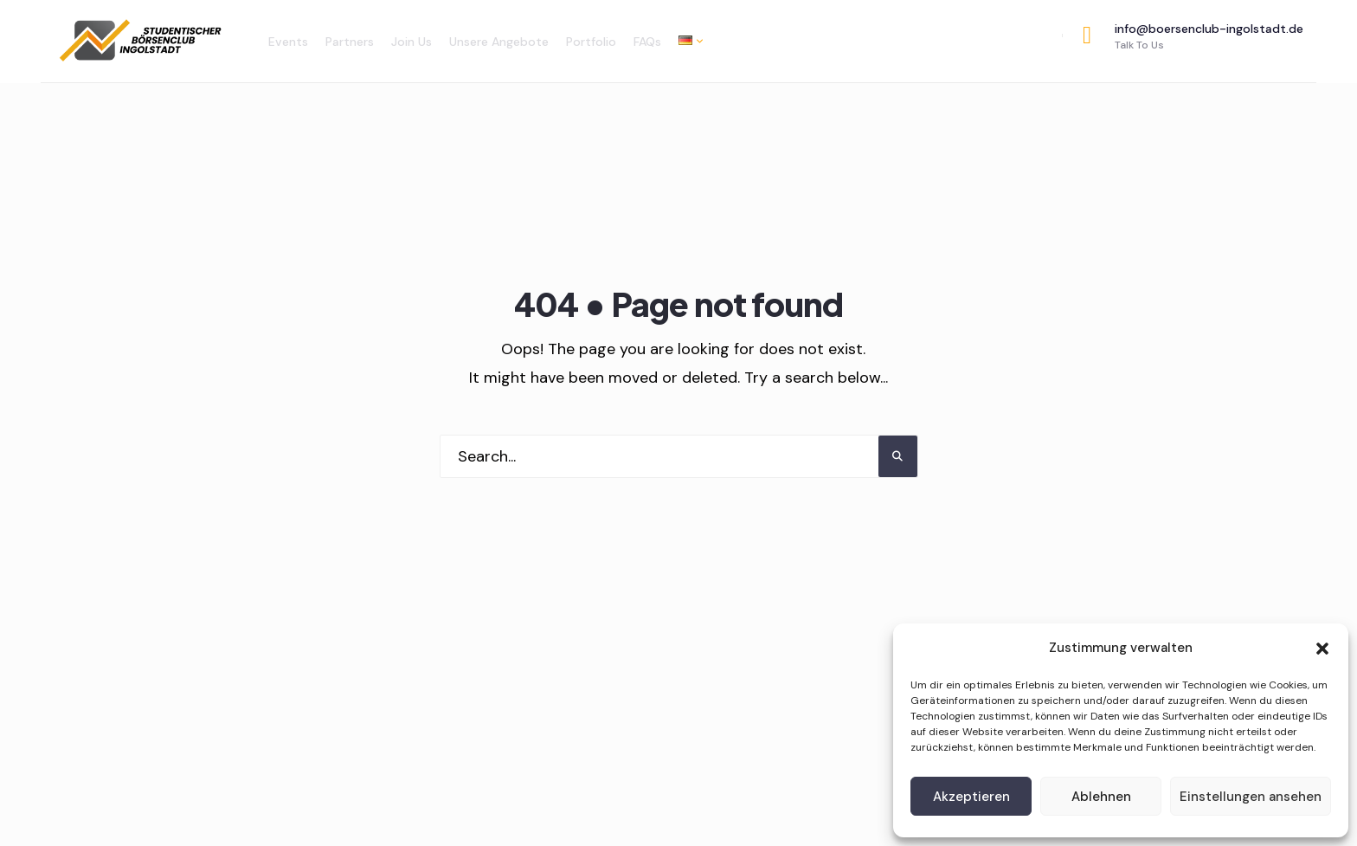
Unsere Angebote (499, 41)
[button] (1322, 648)
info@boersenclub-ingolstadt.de (1193, 36)
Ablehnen (1101, 796)
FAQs (647, 41)
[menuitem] (686, 40)
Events (288, 41)
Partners (349, 41)
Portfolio (591, 41)
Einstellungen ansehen (1251, 796)
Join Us (411, 41)
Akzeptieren (971, 796)
